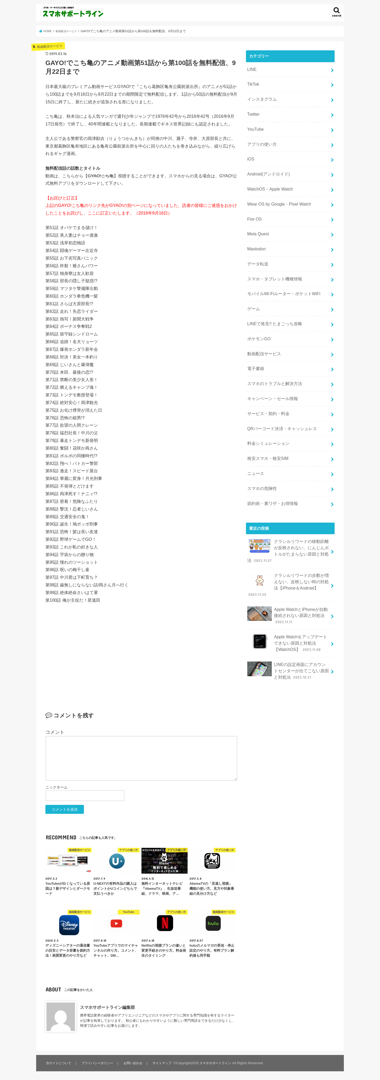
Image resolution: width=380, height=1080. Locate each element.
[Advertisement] (141, 649)
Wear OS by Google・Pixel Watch (276, 194)
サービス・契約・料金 (267, 389)
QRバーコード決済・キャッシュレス (279, 403)
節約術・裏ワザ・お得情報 (270, 473)
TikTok (252, 83)
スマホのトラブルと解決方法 (272, 361)
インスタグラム (261, 97)
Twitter (253, 111)
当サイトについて (59, 1063)
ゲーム (253, 292)
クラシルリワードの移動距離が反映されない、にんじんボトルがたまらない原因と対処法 (288, 519)
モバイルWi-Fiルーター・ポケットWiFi (281, 278)
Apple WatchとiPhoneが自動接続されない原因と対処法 (287, 578)
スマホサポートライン (220, 1063)
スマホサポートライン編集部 (107, 1007)
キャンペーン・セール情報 (270, 375)
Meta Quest (257, 222)
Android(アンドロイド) (267, 166)
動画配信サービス (263, 334)
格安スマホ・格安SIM (266, 431)
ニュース (255, 445)
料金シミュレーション (267, 417)
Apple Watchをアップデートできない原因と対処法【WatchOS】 (287, 604)
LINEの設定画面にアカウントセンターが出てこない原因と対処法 (288, 630)
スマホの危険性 (261, 459)
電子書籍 (255, 348)
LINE (251, 69)
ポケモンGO (258, 320)
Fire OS (253, 208)
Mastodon (255, 236)
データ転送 (257, 250)
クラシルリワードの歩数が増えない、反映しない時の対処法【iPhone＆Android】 (288, 550)
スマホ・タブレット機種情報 (272, 264)
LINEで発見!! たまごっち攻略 (272, 306)
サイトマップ (165, 1063)
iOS (250, 152)
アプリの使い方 (261, 139)
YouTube (254, 125)
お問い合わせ (135, 1063)
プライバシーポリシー (99, 1063)
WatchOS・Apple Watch (268, 180)
